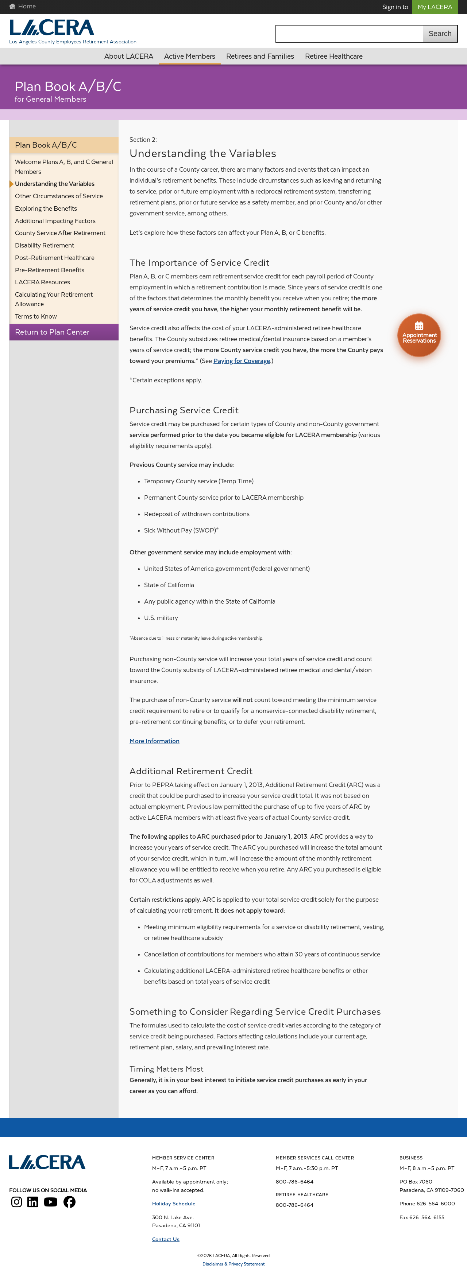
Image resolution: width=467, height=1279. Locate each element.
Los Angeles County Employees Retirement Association (72, 41)
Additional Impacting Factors (55, 221)
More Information (155, 741)
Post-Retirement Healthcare (54, 257)
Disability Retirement (44, 245)
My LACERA (435, 7)
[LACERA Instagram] (16, 1205)
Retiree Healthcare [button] (334, 56)
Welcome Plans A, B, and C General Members (64, 166)
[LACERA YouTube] (51, 1205)
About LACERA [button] (128, 56)
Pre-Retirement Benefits (49, 270)
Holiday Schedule (174, 1203)
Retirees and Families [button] (260, 56)
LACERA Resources (42, 282)
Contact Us (166, 1239)
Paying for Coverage (241, 360)
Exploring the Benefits (46, 208)
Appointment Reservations (419, 332)
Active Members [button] (189, 56)
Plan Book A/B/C (46, 145)
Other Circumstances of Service (59, 196)
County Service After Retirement (60, 233)
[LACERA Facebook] (69, 1205)
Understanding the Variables (54, 183)
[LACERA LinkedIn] (32, 1205)
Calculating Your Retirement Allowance (54, 299)
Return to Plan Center (52, 332)
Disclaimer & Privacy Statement (233, 1264)
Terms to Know (36, 316)
